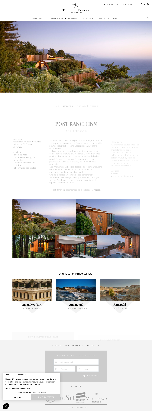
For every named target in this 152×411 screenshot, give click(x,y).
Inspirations (74, 18)
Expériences (57, 18)
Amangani (76, 304)
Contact (115, 18)
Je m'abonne (90, 376)
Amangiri (120, 304)
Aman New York (32, 304)
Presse (102, 18)
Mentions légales (74, 346)
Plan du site (93, 346)
